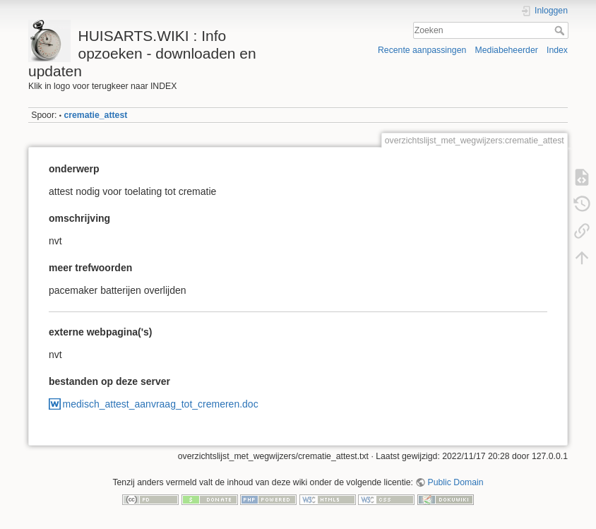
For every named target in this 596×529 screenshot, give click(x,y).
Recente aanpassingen (422, 50)
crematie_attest (95, 115)
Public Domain (456, 482)
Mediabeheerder (506, 50)
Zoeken (561, 30)
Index (557, 50)
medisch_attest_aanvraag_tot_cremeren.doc (160, 404)
